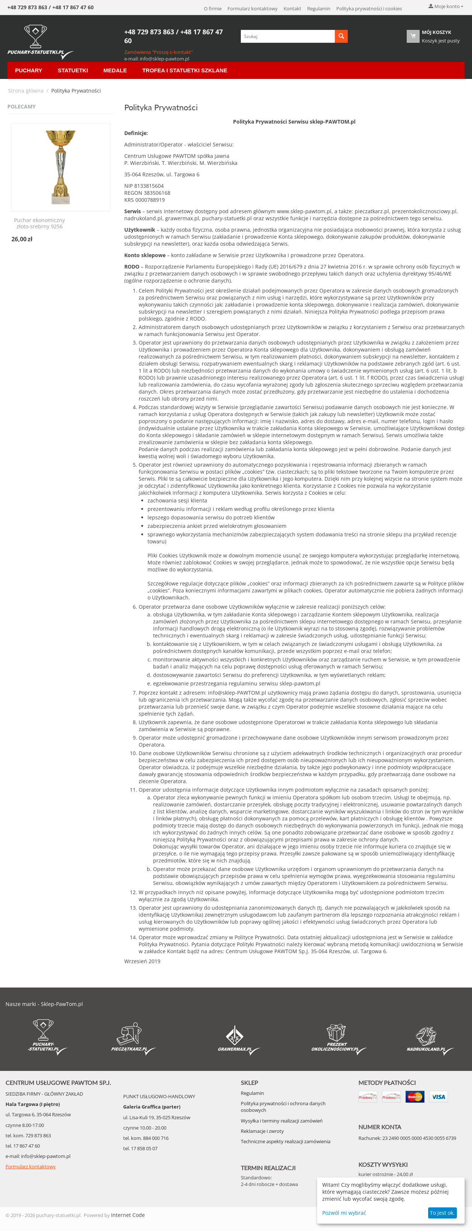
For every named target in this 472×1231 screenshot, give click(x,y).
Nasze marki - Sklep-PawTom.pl (44, 1003)
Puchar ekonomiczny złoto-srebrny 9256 (39, 223)
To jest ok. (442, 1212)
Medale (115, 70)
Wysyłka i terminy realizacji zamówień (282, 1120)
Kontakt (292, 8)
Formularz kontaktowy (253, 8)
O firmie (213, 8)
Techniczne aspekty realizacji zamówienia (285, 1141)
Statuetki (73, 70)
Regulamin (318, 8)
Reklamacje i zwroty (262, 1131)
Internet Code (128, 1214)
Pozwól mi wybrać (344, 1212)
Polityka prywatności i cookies (369, 8)
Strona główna (26, 90)
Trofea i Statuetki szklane (185, 70)
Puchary (28, 70)
